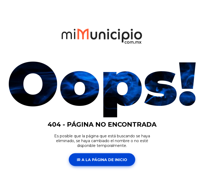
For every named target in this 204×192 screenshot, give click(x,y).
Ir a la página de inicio (102, 159)
